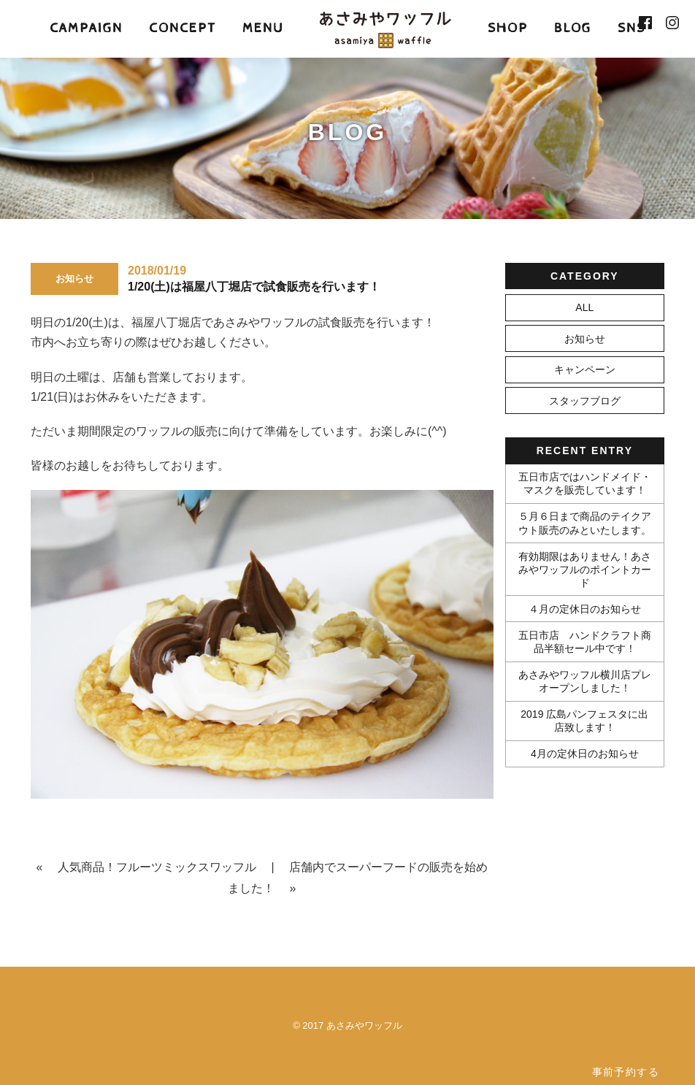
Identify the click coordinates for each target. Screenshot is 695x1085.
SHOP (508, 28)
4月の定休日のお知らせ (585, 753)
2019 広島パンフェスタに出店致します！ (584, 720)
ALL (584, 307)
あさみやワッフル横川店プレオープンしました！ (584, 681)
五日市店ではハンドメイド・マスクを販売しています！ (584, 483)
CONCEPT (182, 28)
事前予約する (625, 1072)
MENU (262, 28)
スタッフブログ (585, 401)
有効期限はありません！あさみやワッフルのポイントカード (584, 569)
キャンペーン (584, 369)
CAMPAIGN (86, 28)
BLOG (572, 28)
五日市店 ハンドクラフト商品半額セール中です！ (584, 641)
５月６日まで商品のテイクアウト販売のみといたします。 (584, 522)
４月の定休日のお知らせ (585, 609)
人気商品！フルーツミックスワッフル (157, 867)
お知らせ (584, 339)
